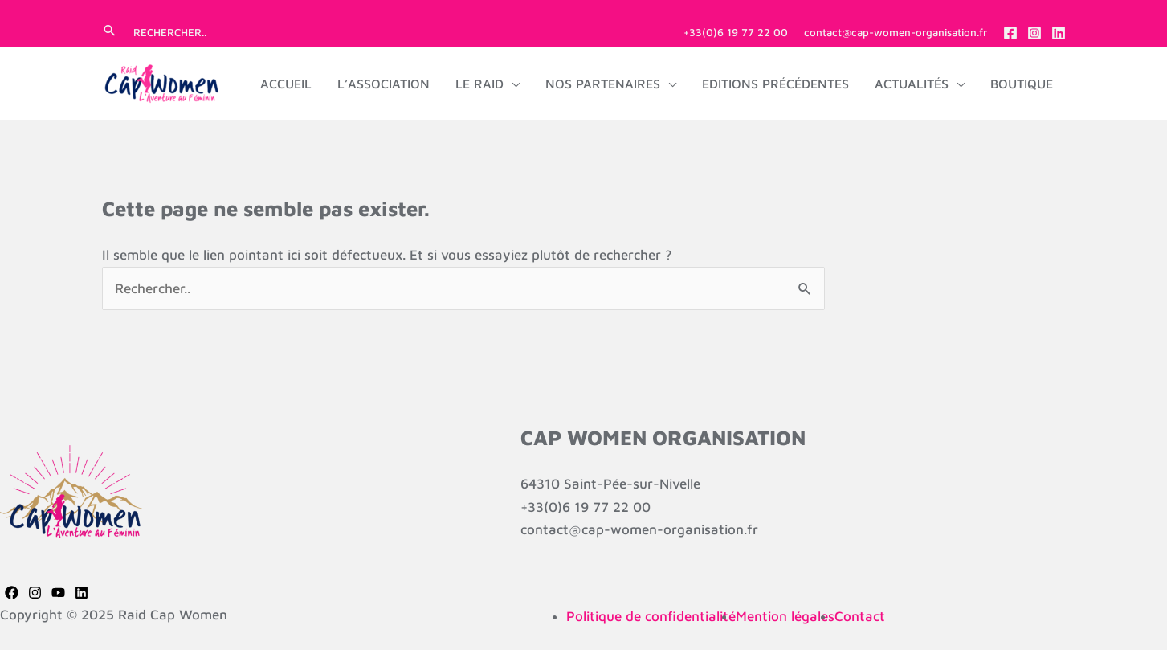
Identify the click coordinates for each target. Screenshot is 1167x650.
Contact (859, 616)
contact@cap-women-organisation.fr (895, 32)
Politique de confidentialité (651, 616)
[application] (512, 83)
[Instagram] (1034, 33)
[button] (109, 31)
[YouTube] (58, 592)
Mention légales (785, 616)
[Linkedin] (1058, 33)
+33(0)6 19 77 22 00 (735, 32)
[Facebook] (1010, 33)
